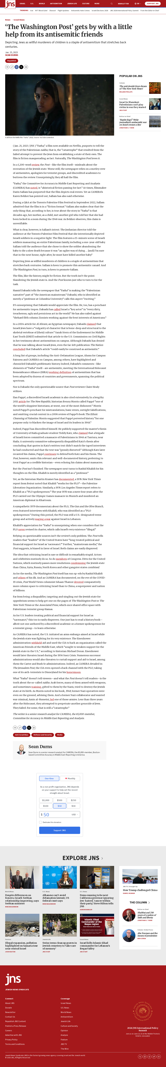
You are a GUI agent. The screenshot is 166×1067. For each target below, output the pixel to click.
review (35, 164)
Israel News (19, 19)
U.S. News (46, 892)
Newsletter (123, 3)
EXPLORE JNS (83, 858)
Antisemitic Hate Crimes (80, 11)
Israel (22, 3)
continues (50, 454)
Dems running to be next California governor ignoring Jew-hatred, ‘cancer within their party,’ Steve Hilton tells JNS (96, 901)
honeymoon (74, 672)
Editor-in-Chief (124, 116)
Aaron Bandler (86, 910)
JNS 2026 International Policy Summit (124, 11)
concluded (19, 349)
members (61, 558)
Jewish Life (72, 3)
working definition (60, 372)
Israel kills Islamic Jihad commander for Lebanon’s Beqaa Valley (95, 946)
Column (122, 83)
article (22, 401)
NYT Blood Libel (41, 11)
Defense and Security (43, 735)
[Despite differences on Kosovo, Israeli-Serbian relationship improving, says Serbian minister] (22, 877)
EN (138, 4)
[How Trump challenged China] (140, 876)
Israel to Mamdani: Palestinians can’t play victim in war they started (132, 104)
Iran (31, 11)
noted (33, 187)
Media (59, 735)
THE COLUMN (140, 902)
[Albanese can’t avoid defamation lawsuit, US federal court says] (60, 877)
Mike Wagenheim (11, 907)
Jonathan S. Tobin (126, 128)
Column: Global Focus (145, 930)
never (21, 529)
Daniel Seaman (129, 893)
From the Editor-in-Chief (150, 11)
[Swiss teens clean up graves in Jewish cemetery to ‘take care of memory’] (60, 925)
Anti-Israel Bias (21, 735)
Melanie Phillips (125, 92)
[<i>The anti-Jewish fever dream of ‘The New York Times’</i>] (155, 88)
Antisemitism (56, 3)
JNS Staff (123, 110)
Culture (85, 3)
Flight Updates (63, 11)
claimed (91, 324)
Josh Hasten (10, 952)
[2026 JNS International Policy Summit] (143, 1011)
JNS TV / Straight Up (130, 887)
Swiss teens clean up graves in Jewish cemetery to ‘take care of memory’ (60, 946)
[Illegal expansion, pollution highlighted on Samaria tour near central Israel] (22, 925)
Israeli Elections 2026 (100, 11)
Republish (11, 61)
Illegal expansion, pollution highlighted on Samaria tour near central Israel (21, 946)
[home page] (10, 4)
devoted (79, 581)
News (7, 19)
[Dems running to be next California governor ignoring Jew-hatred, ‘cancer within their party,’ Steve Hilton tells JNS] (97, 877)
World (42, 3)
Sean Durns (11, 55)
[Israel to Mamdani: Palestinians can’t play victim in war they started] (155, 104)
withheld (36, 642)
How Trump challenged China (140, 890)
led (52, 699)
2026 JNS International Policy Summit (142, 1029)
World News (9, 892)
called (57, 309)
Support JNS (153, 3)
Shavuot (52, 11)
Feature (8, 940)
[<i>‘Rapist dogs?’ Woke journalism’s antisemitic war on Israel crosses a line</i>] (155, 121)
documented (66, 479)
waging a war (42, 519)
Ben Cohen (141, 939)
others (22, 577)
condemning (78, 563)
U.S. (32, 3)
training (36, 686)
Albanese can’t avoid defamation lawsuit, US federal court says (56, 898)
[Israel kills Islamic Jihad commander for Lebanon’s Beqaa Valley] (97, 925)
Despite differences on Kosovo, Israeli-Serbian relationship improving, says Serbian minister (22, 899)
